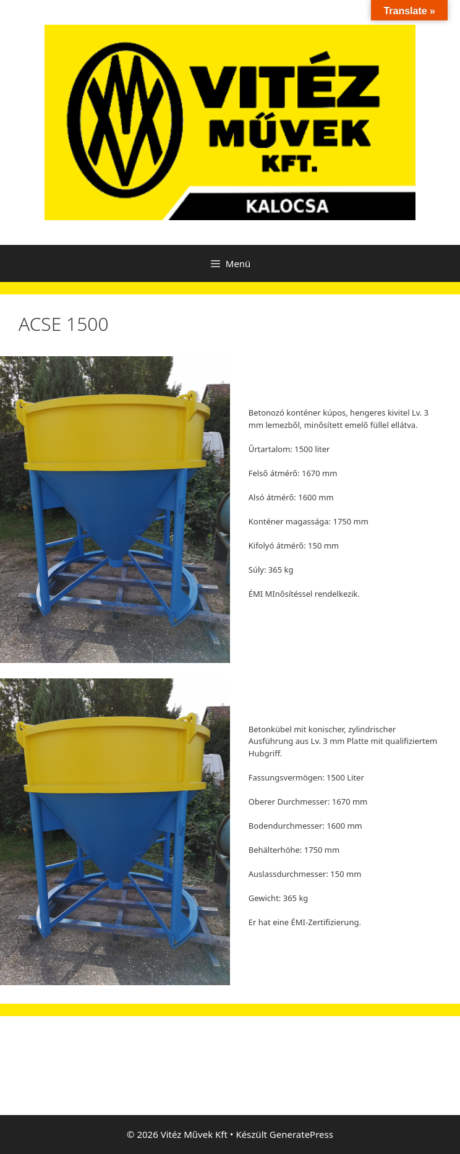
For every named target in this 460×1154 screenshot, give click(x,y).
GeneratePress (301, 1134)
